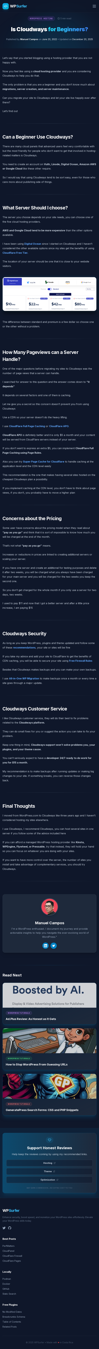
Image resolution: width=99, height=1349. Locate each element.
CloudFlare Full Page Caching (27, 426)
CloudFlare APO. (59, 426)
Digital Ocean (32, 243)
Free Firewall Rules (80, 660)
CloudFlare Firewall (12, 1256)
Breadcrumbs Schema (13, 1316)
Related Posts (9, 1326)
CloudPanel (8, 1251)
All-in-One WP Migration (24, 678)
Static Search (9, 1293)
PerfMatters (8, 1246)
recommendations (24, 647)
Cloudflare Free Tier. (15, 252)
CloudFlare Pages (11, 1261)
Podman (6, 1279)
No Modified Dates (12, 1311)
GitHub (5, 1288)
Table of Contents (11, 1321)
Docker (6, 1284)
